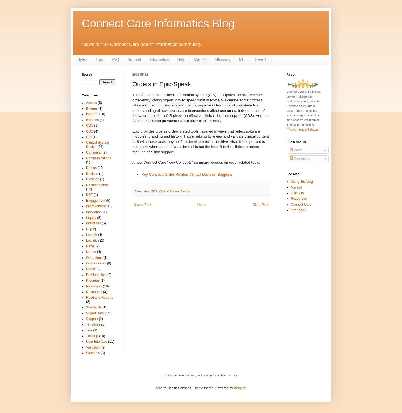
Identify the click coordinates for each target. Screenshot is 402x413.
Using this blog (302, 182)
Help (181, 59)
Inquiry (91, 218)
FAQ (115, 59)
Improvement (96, 206)
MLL (242, 59)
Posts (296, 150)
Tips (99, 59)
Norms (91, 252)
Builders (92, 114)
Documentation (97, 185)
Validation (93, 347)
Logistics (92, 240)
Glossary (222, 59)
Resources (94, 292)
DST (89, 195)
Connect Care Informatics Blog (158, 23)
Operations (94, 258)
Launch (91, 235)
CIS (89, 137)
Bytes (82, 59)
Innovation (93, 212)
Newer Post (142, 205)
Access (91, 103)
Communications (98, 158)
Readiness (94, 286)
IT (87, 229)
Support (134, 59)
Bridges (92, 108)
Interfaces (93, 223)
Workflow (93, 353)
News (90, 246)
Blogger (239, 388)
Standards (93, 307)
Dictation (92, 179)
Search (261, 59)
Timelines (93, 324)
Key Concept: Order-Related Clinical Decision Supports (187, 174)
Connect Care (301, 204)
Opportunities (96, 263)
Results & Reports (99, 298)
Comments (300, 159)
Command (93, 152)
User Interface (96, 342)
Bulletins (92, 120)
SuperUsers (95, 313)
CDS (154, 191)
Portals (91, 269)
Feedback (298, 210)
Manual (200, 59)
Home (201, 205)
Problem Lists (96, 275)
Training (92, 336)
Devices (92, 174)
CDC (89, 125)
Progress (93, 280)
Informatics (159, 59)
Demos (91, 168)
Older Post (260, 205)
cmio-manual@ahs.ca (302, 129)
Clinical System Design (174, 191)
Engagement (95, 201)
